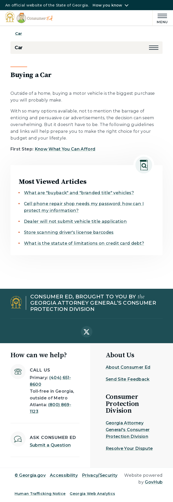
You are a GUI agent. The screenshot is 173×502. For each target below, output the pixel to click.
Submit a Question (50, 445)
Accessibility (64, 475)
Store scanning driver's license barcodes (69, 232)
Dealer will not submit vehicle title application (75, 221)
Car (18, 33)
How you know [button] (107, 5)
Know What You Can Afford (65, 149)
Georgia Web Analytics (92, 493)
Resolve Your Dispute (129, 448)
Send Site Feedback (128, 379)
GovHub (154, 482)
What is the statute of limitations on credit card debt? (84, 243)
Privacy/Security (99, 475)
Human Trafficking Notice (40, 493)
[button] (153, 48)
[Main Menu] (160, 18)
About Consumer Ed (128, 367)
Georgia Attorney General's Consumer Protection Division (128, 430)
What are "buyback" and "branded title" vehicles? (79, 192)
